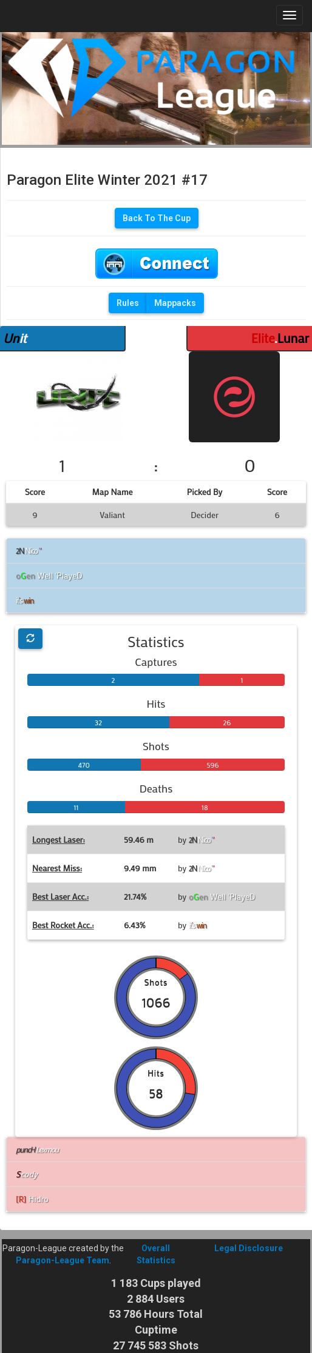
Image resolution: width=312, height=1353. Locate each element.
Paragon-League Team (62, 1260)
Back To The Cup (157, 218)
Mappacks (175, 303)
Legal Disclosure (248, 1248)
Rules (128, 303)
